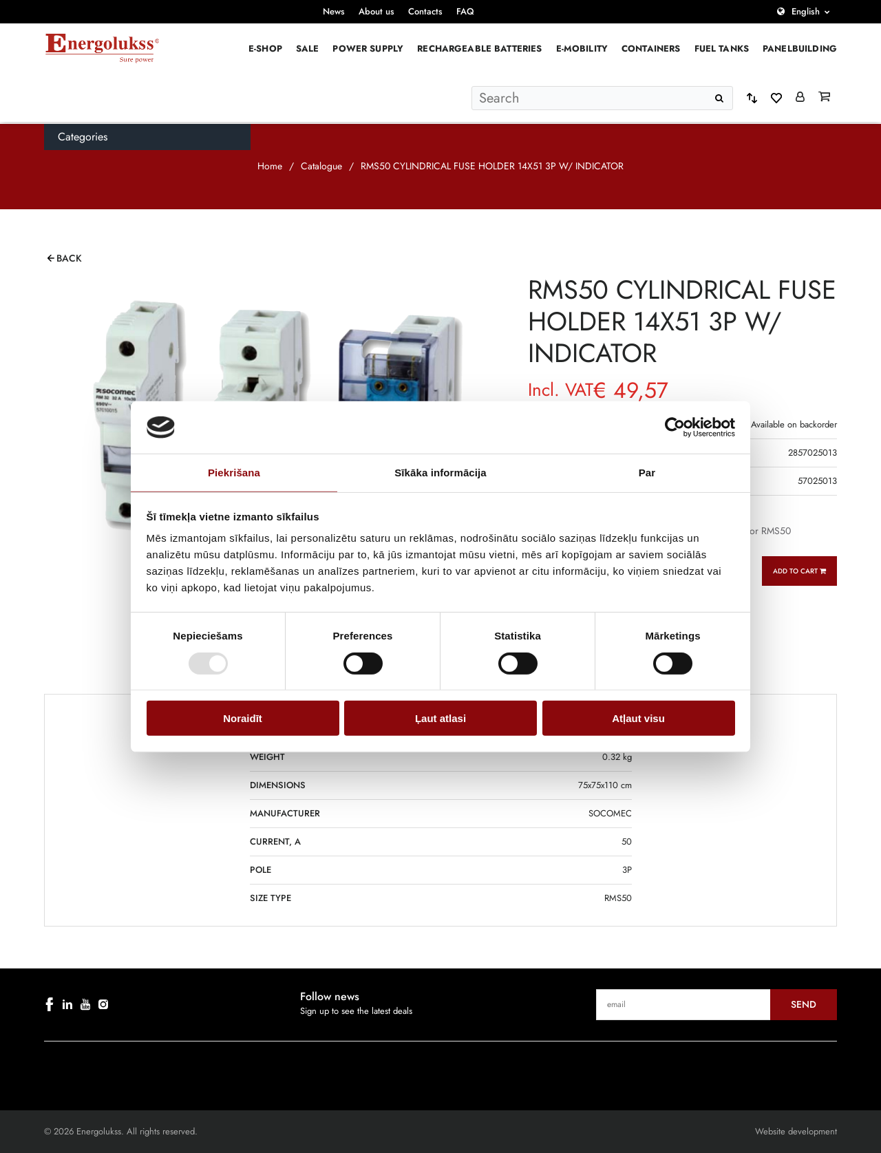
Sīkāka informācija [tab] (440, 472)
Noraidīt (242, 718)
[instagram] (103, 1004)
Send (803, 1004)
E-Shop (265, 48)
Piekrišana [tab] (234, 472)
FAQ (465, 11)
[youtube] (85, 1004)
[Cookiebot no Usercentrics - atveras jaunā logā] (675, 427)
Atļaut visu (638, 718)
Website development (796, 1131)
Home (269, 166)
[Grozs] (824, 98)
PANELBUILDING (800, 48)
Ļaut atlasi (440, 718)
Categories (82, 137)
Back (69, 258)
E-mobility (582, 48)
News (334, 11)
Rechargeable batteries (479, 48)
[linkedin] (67, 1004)
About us (376, 11)
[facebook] (49, 1004)
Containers (651, 48)
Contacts (425, 11)
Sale (307, 48)
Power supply (367, 48)
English (806, 11)
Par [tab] (647, 472)
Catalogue (321, 166)
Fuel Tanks (722, 48)
